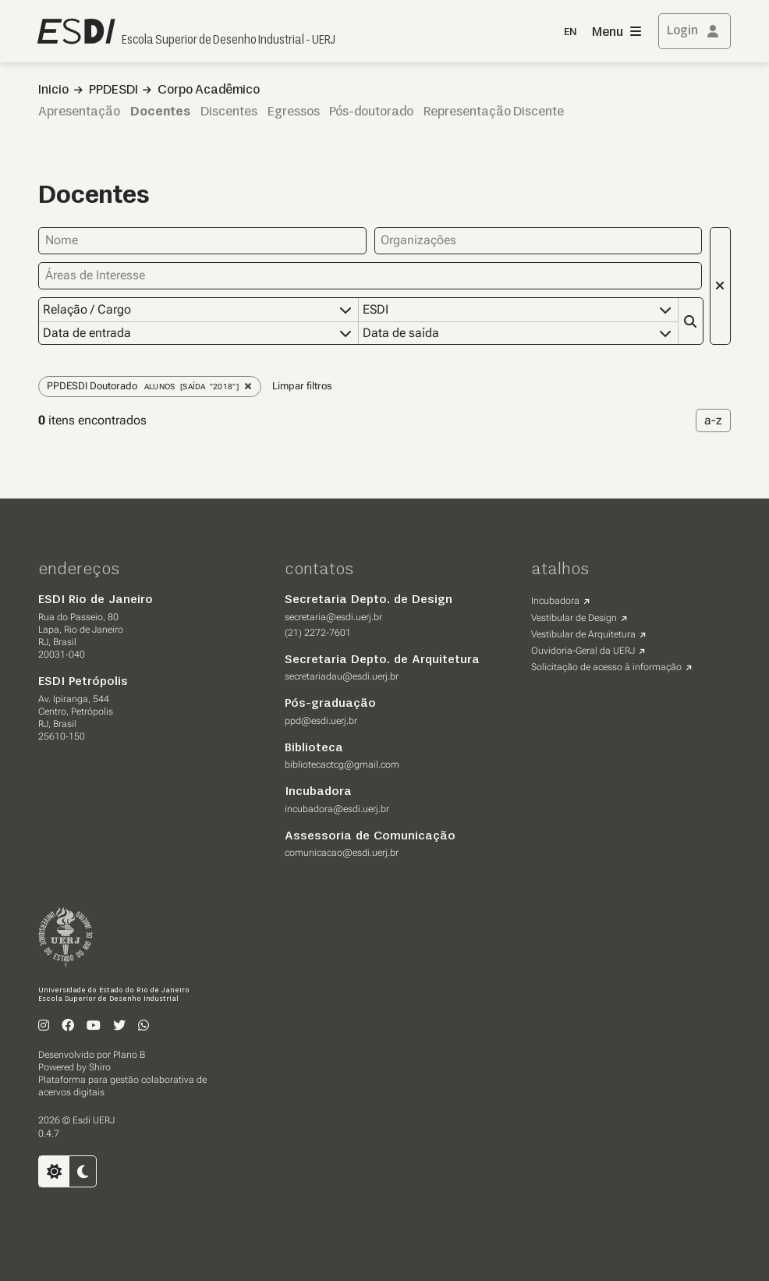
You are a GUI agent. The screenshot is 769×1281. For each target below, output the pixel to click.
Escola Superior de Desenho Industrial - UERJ (228, 40)
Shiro (100, 1067)
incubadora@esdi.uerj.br (337, 809)
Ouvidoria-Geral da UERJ (583, 650)
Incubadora (555, 600)
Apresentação (79, 112)
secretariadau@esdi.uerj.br (342, 676)
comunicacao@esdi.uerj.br (342, 852)
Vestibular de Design (574, 617)
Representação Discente (493, 112)
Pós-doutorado (371, 112)
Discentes (228, 112)
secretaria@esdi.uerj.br (333, 617)
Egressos (294, 112)
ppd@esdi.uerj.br (321, 720)
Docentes (160, 112)
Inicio (53, 90)
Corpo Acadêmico (209, 90)
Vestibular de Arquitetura (583, 634)
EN (570, 32)
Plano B (129, 1054)
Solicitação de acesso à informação (606, 667)
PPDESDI (113, 90)
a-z (713, 420)
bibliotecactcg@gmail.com (342, 764)
